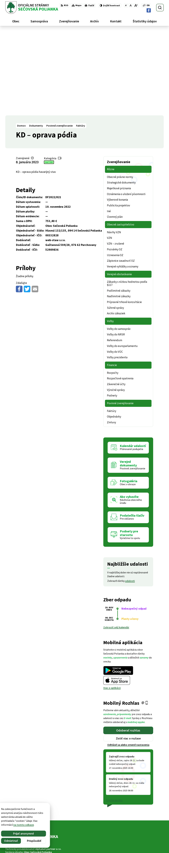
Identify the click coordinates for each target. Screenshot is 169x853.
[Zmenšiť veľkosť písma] (126, 5)
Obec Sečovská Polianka (38, 767)
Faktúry (49, 78)
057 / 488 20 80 (141, 838)
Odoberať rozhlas (128, 646)
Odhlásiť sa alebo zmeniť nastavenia (128, 660)
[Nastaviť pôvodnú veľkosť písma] (131, 5)
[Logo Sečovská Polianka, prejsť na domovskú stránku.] (31, 7)
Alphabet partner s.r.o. (48, 764)
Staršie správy (114, 715)
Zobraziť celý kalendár (116, 543)
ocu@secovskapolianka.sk (148, 841)
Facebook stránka (143, 845)
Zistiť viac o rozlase (128, 654)
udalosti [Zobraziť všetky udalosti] (130, 496)
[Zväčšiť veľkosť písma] (136, 5)
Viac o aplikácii (112, 603)
